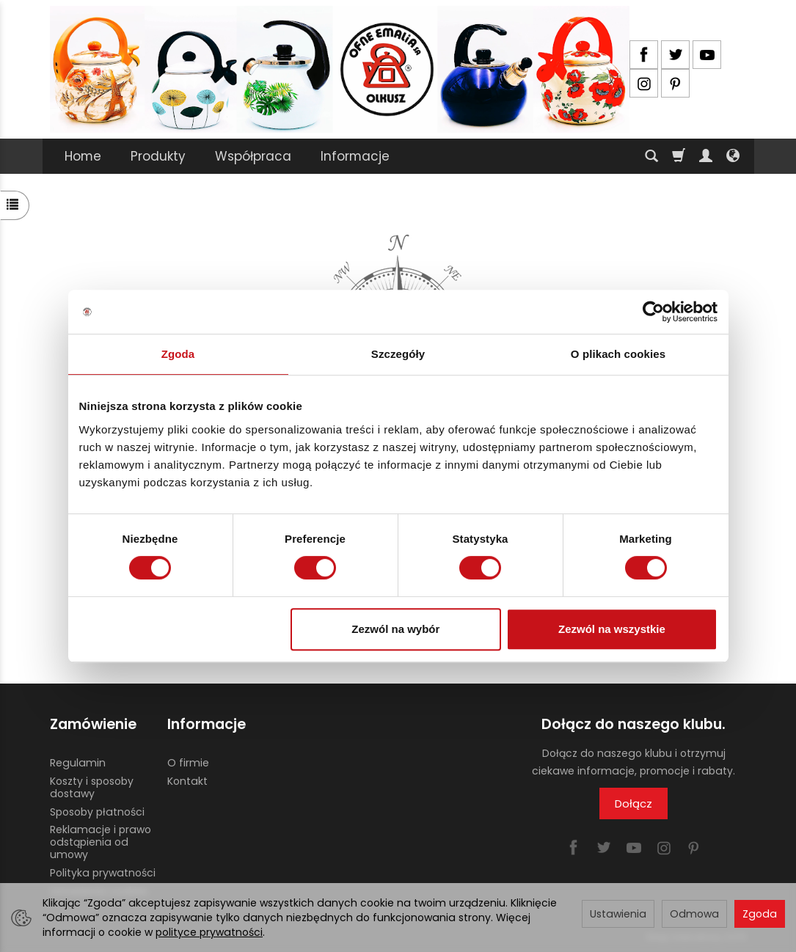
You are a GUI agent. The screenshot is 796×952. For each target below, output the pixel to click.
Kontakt (187, 781)
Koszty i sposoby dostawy (92, 787)
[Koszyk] (679, 156)
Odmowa (694, 914)
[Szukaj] (651, 156)
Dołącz (633, 803)
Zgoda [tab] (178, 354)
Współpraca (253, 156)
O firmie (188, 762)
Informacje (355, 156)
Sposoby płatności (97, 812)
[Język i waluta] (733, 156)
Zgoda (759, 914)
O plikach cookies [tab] (618, 354)
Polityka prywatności (103, 872)
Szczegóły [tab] (398, 354)
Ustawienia (618, 914)
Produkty (158, 156)
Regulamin (78, 762)
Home (83, 156)
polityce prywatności (209, 932)
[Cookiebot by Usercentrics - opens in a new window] (653, 312)
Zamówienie (93, 724)
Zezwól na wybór (395, 629)
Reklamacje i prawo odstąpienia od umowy (100, 842)
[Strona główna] (339, 69)
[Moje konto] (706, 156)
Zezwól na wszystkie (611, 629)
